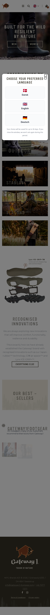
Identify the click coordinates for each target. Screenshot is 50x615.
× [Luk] (45, 77)
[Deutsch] (25, 120)
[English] (25, 106)
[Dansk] (25, 93)
